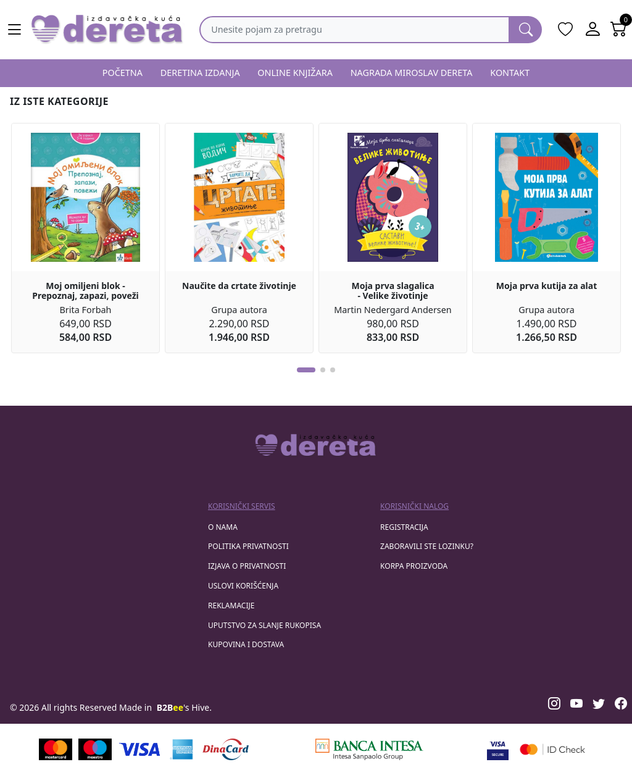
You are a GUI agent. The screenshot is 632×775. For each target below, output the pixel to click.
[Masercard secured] (553, 749)
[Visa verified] (498, 749)
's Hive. (184, 707)
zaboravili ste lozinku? (426, 546)
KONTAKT (510, 72)
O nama (223, 527)
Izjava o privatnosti (247, 566)
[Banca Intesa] (369, 749)
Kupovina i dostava (246, 644)
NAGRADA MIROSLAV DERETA (412, 72)
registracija (404, 527)
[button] (306, 369)
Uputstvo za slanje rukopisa (264, 625)
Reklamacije (231, 605)
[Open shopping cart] (618, 29)
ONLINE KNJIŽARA (295, 72)
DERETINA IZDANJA (200, 72)
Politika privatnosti (248, 546)
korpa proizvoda (413, 566)
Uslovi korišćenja (243, 585)
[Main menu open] (15, 29)
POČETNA (122, 72)
